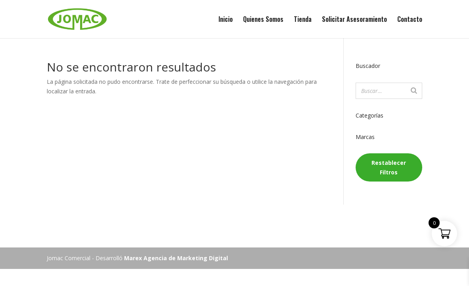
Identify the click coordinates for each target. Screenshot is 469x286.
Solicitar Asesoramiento (354, 20)
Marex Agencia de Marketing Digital (176, 258)
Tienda (303, 20)
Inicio (225, 20)
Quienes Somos (263, 20)
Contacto (409, 20)
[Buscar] (414, 91)
